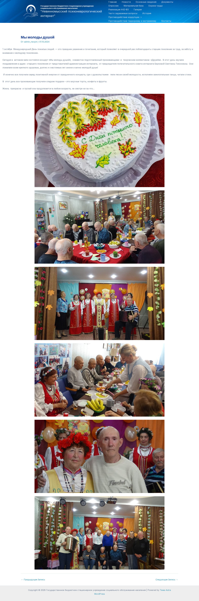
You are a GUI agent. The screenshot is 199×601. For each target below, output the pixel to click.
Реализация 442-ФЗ (118, 9)
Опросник (113, 5)
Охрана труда (153, 5)
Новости (125, 2)
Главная (112, 2)
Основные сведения (144, 2)
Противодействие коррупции (125, 17)
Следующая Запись (167, 580)
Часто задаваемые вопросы (122, 13)
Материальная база (132, 5)
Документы (164, 2)
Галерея (137, 9)
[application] (140, 17)
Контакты (165, 21)
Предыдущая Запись (33, 580)
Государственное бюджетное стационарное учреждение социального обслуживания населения (67, 7)
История (145, 13)
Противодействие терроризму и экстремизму (132, 21)
